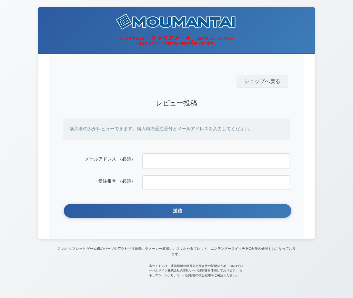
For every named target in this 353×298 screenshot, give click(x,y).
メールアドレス (100, 157)
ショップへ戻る (265, 80)
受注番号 (107, 176)
